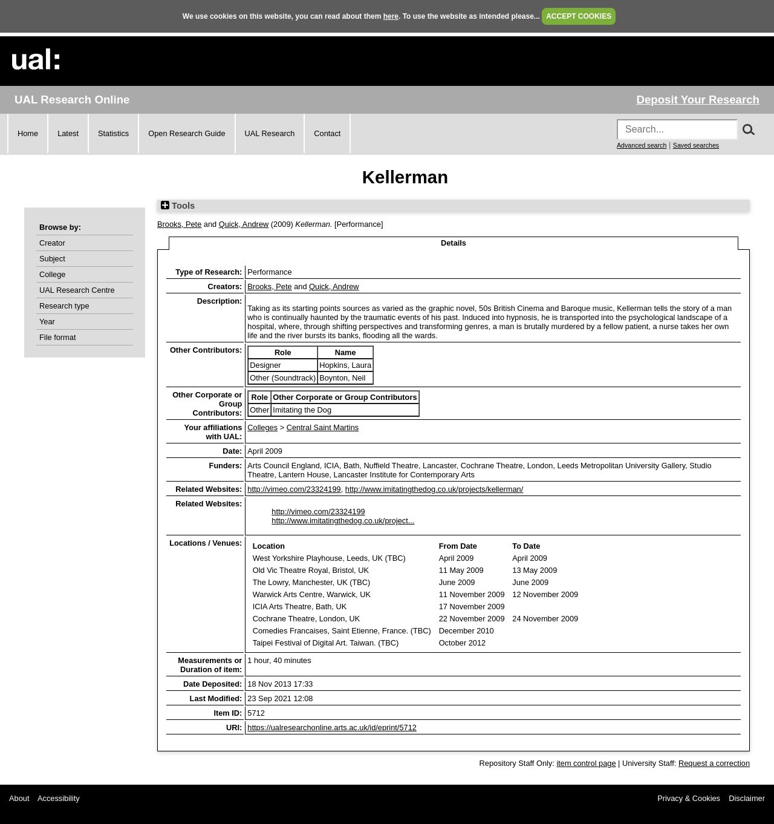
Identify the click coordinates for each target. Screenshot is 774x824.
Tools (178, 206)
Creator (52, 242)
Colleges (262, 427)
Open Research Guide (186, 133)
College (52, 274)
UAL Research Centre (77, 290)
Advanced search (641, 145)
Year (47, 321)
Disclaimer (747, 798)
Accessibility (58, 798)
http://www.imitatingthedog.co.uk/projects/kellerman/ (434, 489)
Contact (327, 133)
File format (57, 337)
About (19, 798)
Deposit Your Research (697, 99)
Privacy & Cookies (688, 798)
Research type (64, 305)
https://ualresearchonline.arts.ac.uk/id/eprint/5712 (332, 727)
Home (28, 133)
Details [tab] (453, 242)
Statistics (113, 133)
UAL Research (270, 133)
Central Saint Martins (323, 427)
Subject (52, 258)
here (390, 16)
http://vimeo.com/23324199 (293, 489)
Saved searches (696, 145)
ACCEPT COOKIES (578, 16)
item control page (586, 763)
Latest (68, 133)
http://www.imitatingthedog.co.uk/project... (343, 520)
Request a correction (714, 763)
